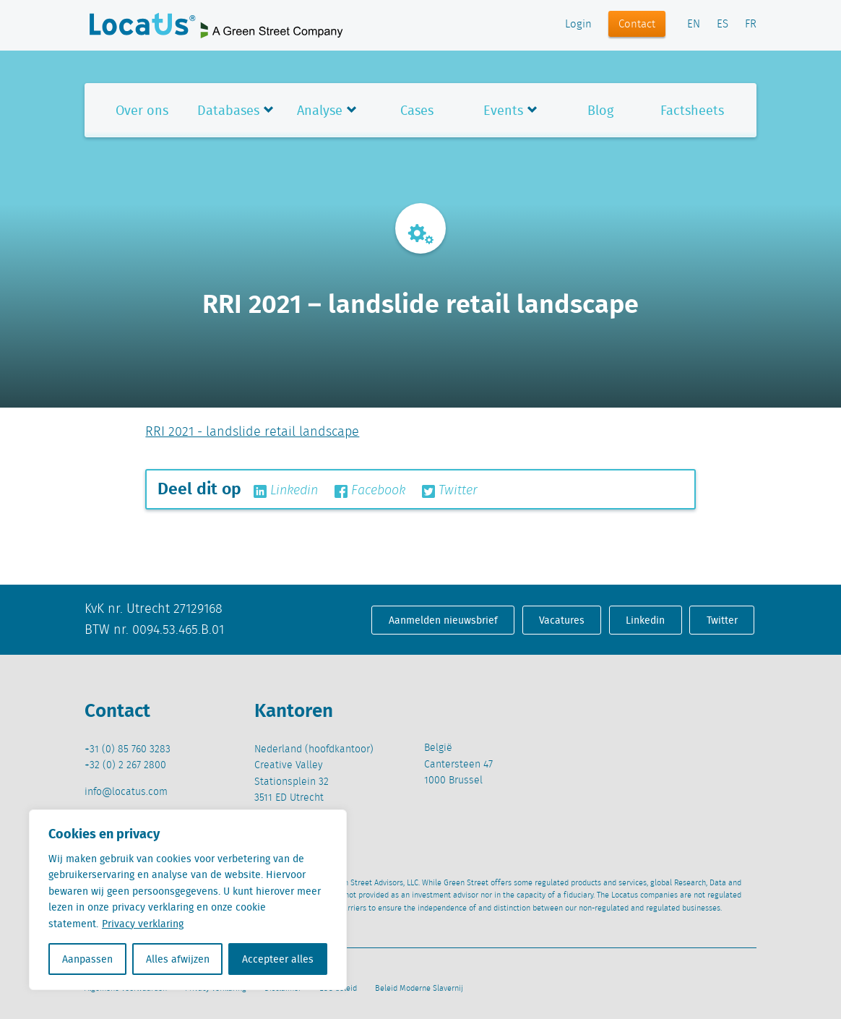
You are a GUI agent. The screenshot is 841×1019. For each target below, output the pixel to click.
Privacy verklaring (143, 923)
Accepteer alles (278, 959)
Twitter (450, 490)
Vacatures (562, 620)
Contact (636, 24)
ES (722, 24)
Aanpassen (87, 959)
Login (578, 24)
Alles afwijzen (178, 959)
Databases (228, 110)
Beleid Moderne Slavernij (419, 988)
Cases (417, 110)
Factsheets (692, 110)
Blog (600, 110)
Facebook (370, 490)
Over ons (142, 110)
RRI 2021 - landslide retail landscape (252, 432)
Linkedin (286, 490)
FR (750, 24)
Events (503, 110)
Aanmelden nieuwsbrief (443, 620)
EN (693, 24)
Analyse (319, 110)
